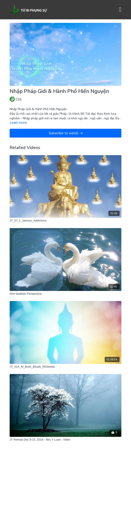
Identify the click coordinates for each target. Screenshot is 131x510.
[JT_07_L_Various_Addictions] (65, 220)
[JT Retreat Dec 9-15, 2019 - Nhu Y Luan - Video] (65, 439)
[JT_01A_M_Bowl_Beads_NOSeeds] (65, 367)
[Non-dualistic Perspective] (65, 294)
